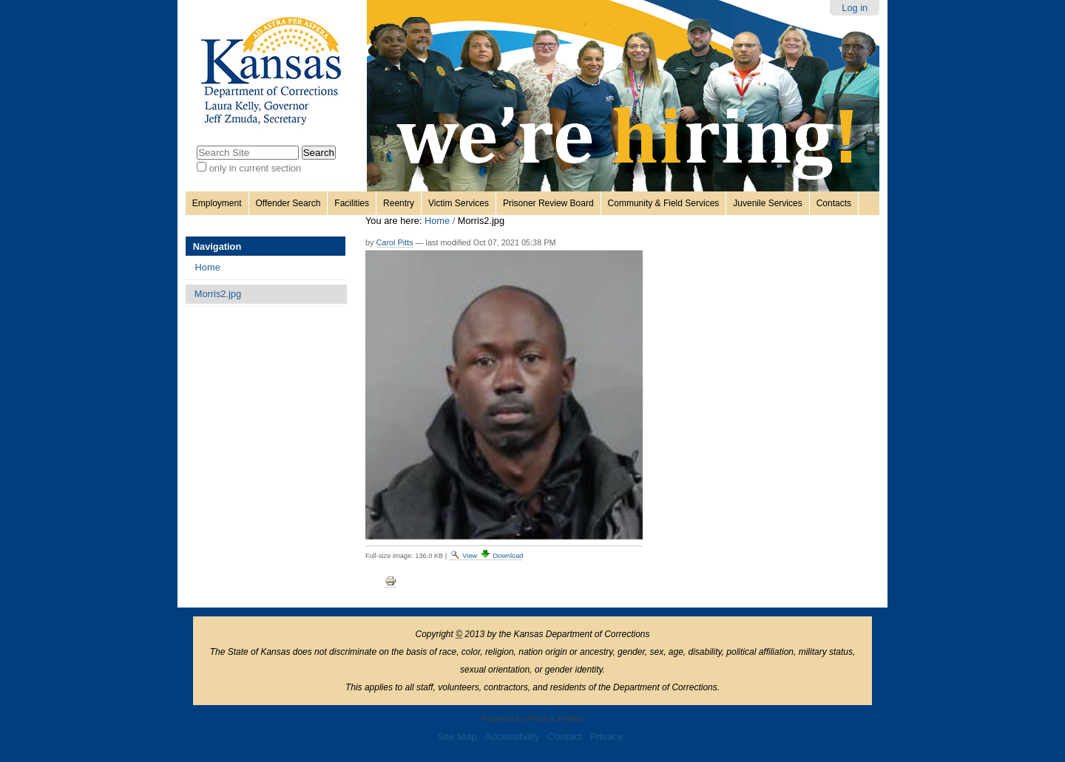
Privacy (606, 736)
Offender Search (288, 203)
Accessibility (511, 736)
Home (437, 220)
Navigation (217, 246)
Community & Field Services (664, 203)
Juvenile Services (767, 203)
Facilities (351, 203)
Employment (217, 203)
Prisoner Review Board (548, 203)
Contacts (833, 203)
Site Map (457, 736)
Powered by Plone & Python (532, 718)
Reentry (398, 203)
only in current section (255, 168)
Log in (855, 7)
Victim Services (458, 203)
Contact (564, 736)
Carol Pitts (394, 242)
